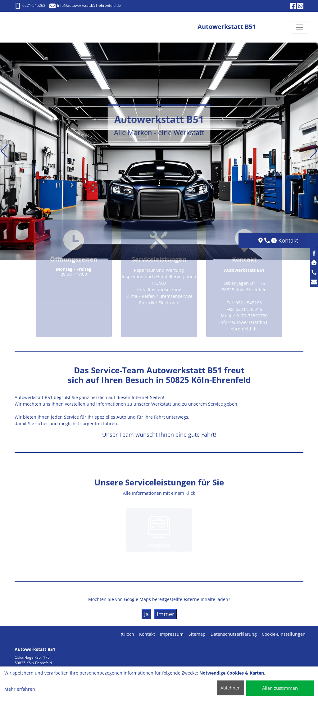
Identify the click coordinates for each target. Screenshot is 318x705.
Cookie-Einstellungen (284, 634)
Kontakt (147, 634)
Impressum (172, 634)
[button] (4, 151)
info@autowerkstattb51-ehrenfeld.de (85, 5)
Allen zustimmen (280, 688)
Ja (146, 614)
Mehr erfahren (19, 689)
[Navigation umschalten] (299, 27)
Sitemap (197, 634)
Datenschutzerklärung (234, 634)
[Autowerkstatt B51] (33, 27)
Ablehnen (230, 688)
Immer (165, 614)
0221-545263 (30, 5)
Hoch (127, 634)
